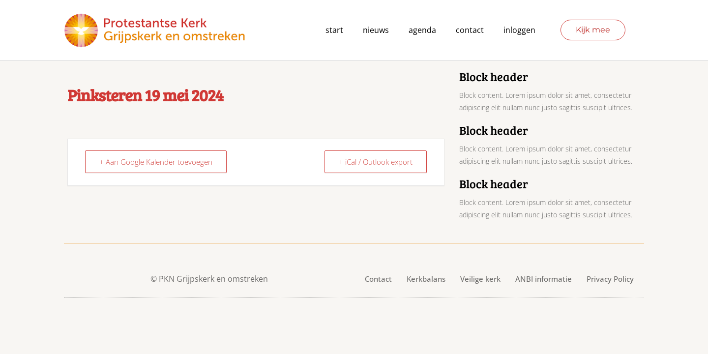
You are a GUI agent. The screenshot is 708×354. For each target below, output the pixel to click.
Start (334, 30)
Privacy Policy (610, 279)
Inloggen (519, 30)
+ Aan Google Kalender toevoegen (155, 162)
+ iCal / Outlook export (376, 162)
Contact (378, 279)
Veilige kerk (480, 279)
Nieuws (376, 30)
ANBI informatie (543, 279)
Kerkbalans (426, 279)
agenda (422, 30)
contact (470, 30)
